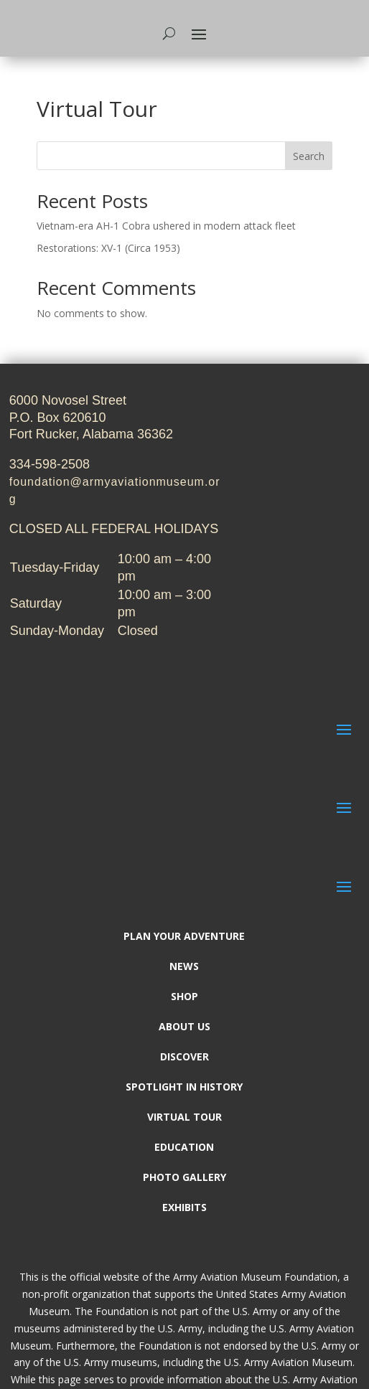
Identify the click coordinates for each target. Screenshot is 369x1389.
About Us (184, 1027)
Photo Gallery (184, 1178)
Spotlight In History (184, 1087)
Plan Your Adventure (184, 937)
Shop (184, 997)
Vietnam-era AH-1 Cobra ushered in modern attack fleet (166, 225)
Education (184, 1148)
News (184, 967)
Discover (184, 1057)
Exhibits (184, 1208)
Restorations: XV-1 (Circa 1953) (108, 248)
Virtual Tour (184, 1118)
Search (308, 156)
